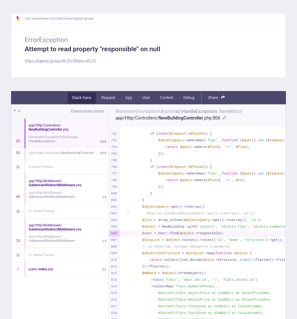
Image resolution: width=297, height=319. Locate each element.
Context (166, 97)
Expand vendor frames (87, 111)
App (128, 97)
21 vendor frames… (43, 211)
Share (216, 97)
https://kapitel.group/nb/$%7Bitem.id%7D (60, 61)
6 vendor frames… (42, 167)
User (146, 97)
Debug (189, 97)
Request (108, 97)
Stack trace (81, 97)
